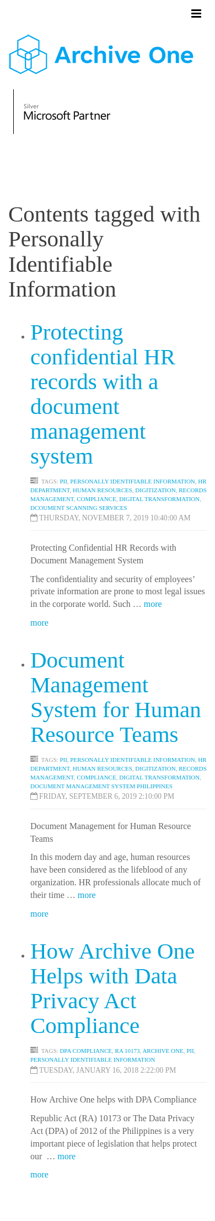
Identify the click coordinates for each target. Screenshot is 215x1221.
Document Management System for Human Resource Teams (115, 697)
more (153, 604)
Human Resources (102, 490)
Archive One (162, 1050)
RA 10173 (127, 1050)
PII (63, 481)
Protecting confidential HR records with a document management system (102, 394)
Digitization (155, 490)
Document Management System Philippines (101, 786)
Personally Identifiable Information (132, 481)
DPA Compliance (86, 1050)
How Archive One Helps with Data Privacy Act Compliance (112, 988)
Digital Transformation (159, 499)
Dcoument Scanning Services (78, 507)
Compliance (96, 499)
